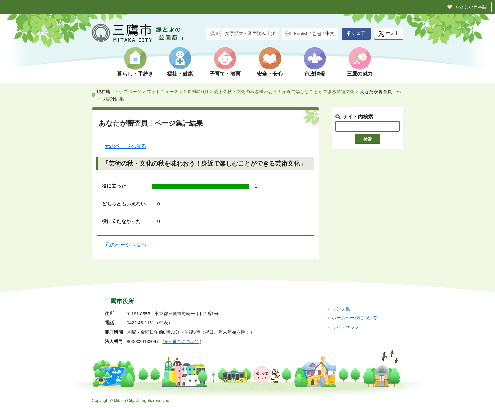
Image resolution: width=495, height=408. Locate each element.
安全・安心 (270, 74)
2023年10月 (196, 91)
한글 (316, 33)
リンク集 (341, 308)
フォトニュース (162, 91)
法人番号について (181, 341)
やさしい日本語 (471, 6)
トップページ (127, 91)
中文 (329, 33)
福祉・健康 (180, 74)
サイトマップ (345, 327)
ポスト (388, 34)
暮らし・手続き (135, 74)
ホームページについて (354, 317)
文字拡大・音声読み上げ (250, 33)
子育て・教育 (225, 74)
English (301, 33)
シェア (356, 33)
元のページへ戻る (125, 146)
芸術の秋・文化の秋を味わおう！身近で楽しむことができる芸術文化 (284, 91)
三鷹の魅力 (360, 74)
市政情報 (314, 74)
